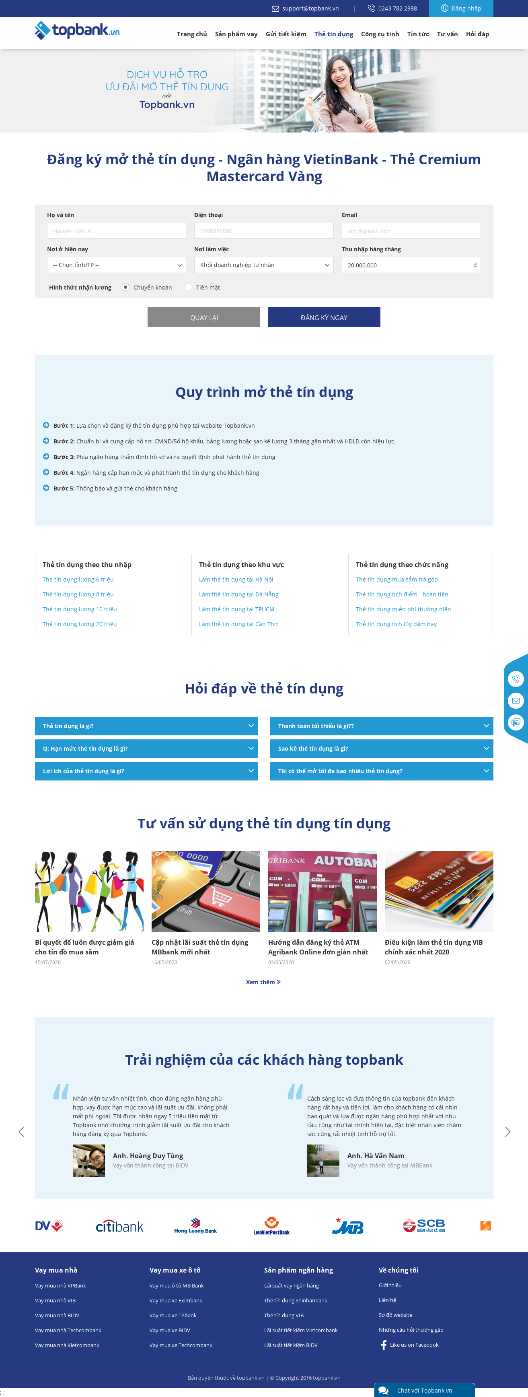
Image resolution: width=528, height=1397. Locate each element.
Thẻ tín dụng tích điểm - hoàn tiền (402, 594)
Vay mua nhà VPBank (60, 1285)
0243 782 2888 (392, 8)
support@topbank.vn (306, 8)
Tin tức (418, 34)
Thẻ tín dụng (333, 34)
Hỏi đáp (477, 34)
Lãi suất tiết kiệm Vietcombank (301, 1330)
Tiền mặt (208, 287)
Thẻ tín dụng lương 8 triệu (78, 594)
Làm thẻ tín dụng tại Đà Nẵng (239, 594)
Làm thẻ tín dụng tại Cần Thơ (238, 624)
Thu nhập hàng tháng (371, 249)
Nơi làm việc (211, 249)
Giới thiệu (390, 1285)
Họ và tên (60, 215)
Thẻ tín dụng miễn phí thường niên (403, 609)
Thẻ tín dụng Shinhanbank (295, 1300)
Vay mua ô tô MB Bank (177, 1285)
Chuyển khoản (153, 287)
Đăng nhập (461, 8)
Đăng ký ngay (324, 317)
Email (349, 215)
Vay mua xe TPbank (173, 1315)
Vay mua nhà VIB (55, 1300)
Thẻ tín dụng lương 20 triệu (80, 624)
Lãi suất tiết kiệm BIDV (291, 1345)
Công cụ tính (380, 34)
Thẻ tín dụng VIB (284, 1315)
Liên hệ (387, 1300)
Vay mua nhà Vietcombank (67, 1345)
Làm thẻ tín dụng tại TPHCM (237, 609)
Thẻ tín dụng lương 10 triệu (80, 609)
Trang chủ (192, 34)
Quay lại (204, 317)
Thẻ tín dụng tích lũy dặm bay (396, 624)
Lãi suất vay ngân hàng (291, 1285)
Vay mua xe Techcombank (181, 1345)
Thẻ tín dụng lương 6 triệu (78, 579)
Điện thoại (208, 215)
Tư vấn (447, 34)
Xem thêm (264, 982)
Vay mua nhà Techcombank (68, 1330)
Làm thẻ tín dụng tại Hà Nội (236, 579)
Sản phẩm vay (236, 34)
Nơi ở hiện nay (67, 249)
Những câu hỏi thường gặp (411, 1329)
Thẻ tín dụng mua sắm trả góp (397, 579)
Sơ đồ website (395, 1314)
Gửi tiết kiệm (286, 34)
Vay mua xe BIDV (170, 1330)
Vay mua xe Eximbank (176, 1300)
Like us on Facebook (409, 1345)
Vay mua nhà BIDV (57, 1315)
